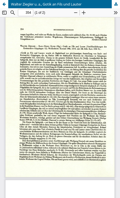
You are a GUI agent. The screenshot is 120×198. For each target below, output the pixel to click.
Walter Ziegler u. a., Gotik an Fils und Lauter (46, 4)
